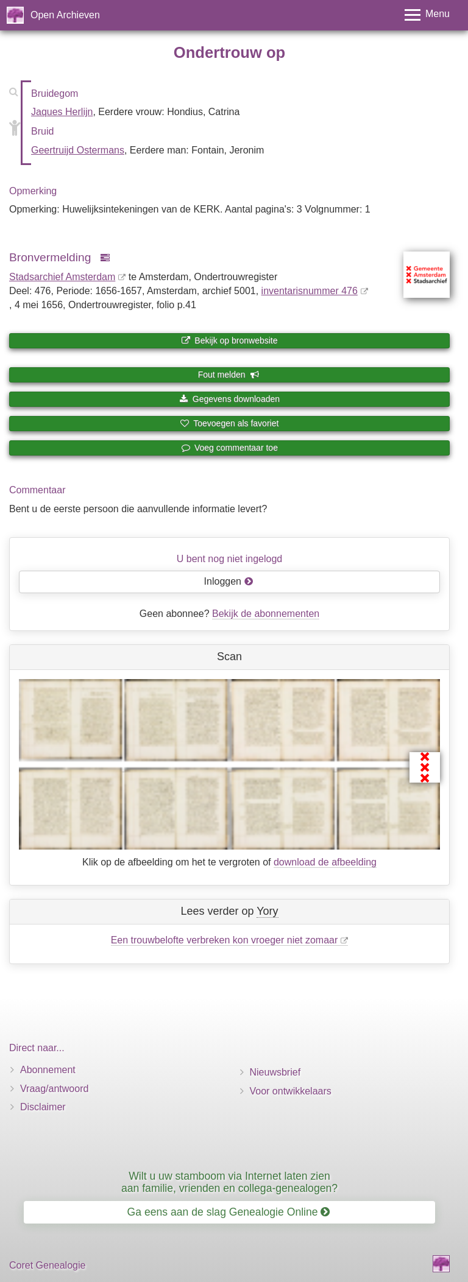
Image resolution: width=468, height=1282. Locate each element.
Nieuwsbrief (275, 1072)
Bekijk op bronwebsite (229, 340)
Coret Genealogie (47, 1265)
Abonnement (48, 1070)
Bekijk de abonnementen (265, 613)
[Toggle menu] (427, 15)
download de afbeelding (325, 862)
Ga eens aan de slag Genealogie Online (228, 1212)
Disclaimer (43, 1107)
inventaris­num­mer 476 (309, 291)
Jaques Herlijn (62, 112)
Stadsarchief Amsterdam (62, 277)
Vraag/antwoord (54, 1088)
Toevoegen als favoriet (229, 423)
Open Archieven (65, 15)
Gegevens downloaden (229, 399)
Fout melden (229, 374)
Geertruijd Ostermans (77, 150)
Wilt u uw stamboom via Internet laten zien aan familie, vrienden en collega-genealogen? (229, 1182)
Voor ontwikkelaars (291, 1091)
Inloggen (229, 581)
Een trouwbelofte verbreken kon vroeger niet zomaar (224, 940)
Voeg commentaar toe (229, 448)
